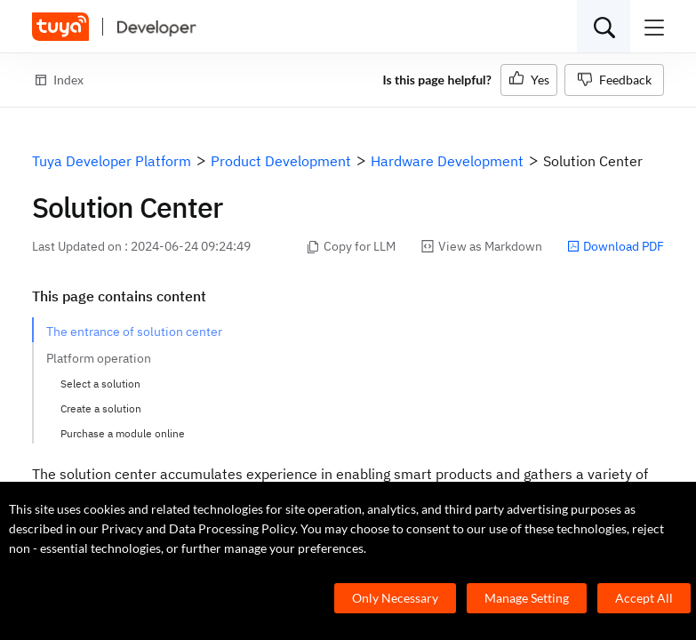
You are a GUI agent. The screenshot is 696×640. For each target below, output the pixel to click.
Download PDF (615, 246)
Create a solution (100, 408)
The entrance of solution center (134, 332)
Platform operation (98, 358)
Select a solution (100, 383)
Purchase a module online (122, 433)
